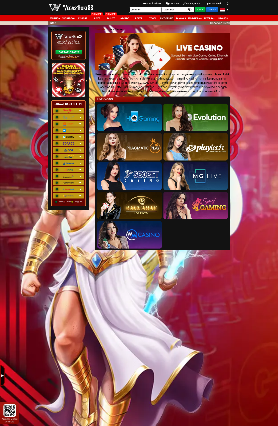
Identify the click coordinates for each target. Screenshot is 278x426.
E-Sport (82, 18)
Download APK (152, 3)
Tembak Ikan (195, 18)
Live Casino (166, 18)
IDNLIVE (111, 18)
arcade (124, 18)
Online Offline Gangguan (68, 202)
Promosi (223, 18)
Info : (52, 23)
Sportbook (68, 18)
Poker (138, 18)
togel (152, 18)
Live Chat (172, 3)
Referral (209, 18)
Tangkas (181, 18)
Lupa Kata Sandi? (214, 3)
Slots (96, 18)
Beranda (54, 18)
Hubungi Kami (192, 3)
